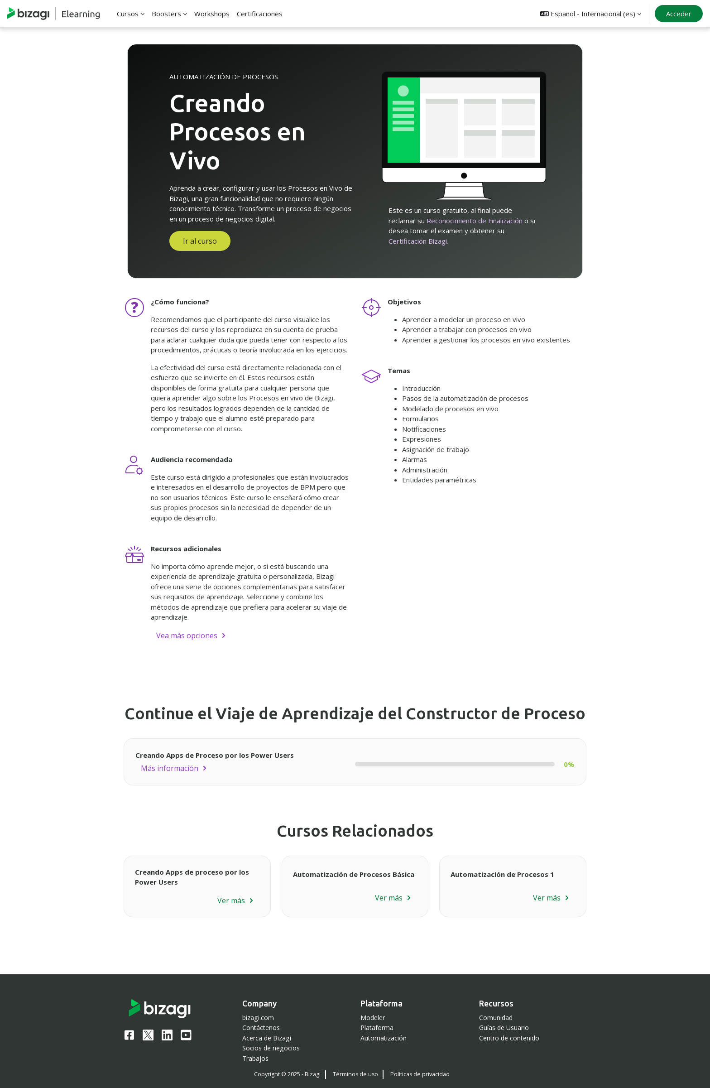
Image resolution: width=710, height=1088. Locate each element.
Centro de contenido (509, 1038)
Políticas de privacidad (420, 1074)
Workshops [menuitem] (212, 13)
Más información (169, 768)
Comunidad (496, 1017)
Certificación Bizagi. (418, 241)
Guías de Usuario (504, 1027)
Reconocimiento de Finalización (475, 220)
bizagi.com (258, 1017)
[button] (590, 13)
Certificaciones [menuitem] (260, 13)
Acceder (678, 13)
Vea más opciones (186, 635)
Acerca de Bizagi (266, 1038)
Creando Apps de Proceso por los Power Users (214, 755)
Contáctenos (261, 1027)
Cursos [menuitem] (128, 13)
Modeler (372, 1017)
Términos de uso (355, 1074)
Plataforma (376, 1027)
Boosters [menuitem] (166, 13)
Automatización (383, 1038)
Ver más (231, 900)
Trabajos (255, 1058)
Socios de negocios (271, 1048)
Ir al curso (200, 241)
